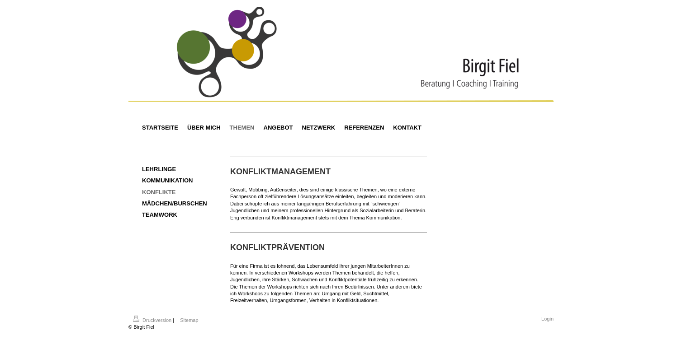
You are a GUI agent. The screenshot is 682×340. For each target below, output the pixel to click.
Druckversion (153, 320)
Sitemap (189, 320)
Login (547, 318)
